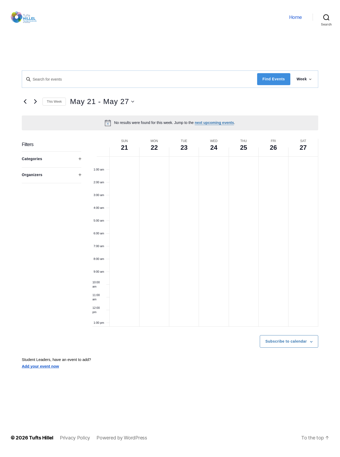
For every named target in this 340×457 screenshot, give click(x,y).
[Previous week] (25, 106)
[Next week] (35, 106)
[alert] (170, 127)
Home (295, 19)
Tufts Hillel (41, 442)
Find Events (273, 83)
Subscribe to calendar (286, 346)
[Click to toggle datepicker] (102, 106)
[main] (170, 232)
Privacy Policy (75, 442)
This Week (54, 106)
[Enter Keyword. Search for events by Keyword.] (139, 83)
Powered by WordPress (121, 442)
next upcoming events (214, 127)
